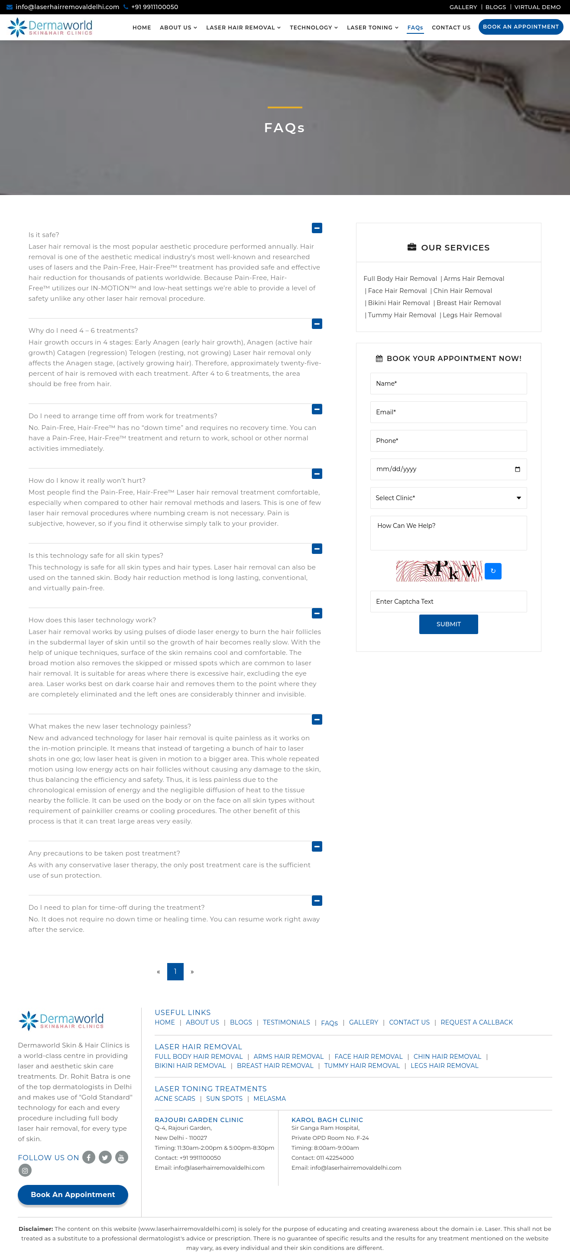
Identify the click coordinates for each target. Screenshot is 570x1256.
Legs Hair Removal (472, 315)
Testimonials (286, 1022)
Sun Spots (224, 1099)
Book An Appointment (521, 26)
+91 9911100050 (154, 7)
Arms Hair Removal (474, 279)
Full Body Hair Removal (400, 279)
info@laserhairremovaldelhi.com (68, 7)
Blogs (496, 6)
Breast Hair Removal (469, 303)
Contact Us (451, 27)
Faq (329, 1023)
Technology (311, 27)
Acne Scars (175, 1099)
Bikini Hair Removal (399, 303)
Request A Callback (476, 1022)
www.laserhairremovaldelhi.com (187, 1228)
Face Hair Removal (397, 291)
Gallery (463, 6)
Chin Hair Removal (463, 291)
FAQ (415, 27)
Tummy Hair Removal (402, 315)
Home (142, 27)
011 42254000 (335, 1157)
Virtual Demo (538, 6)
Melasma (269, 1099)
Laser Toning (370, 27)
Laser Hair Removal (240, 27)
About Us (175, 27)
